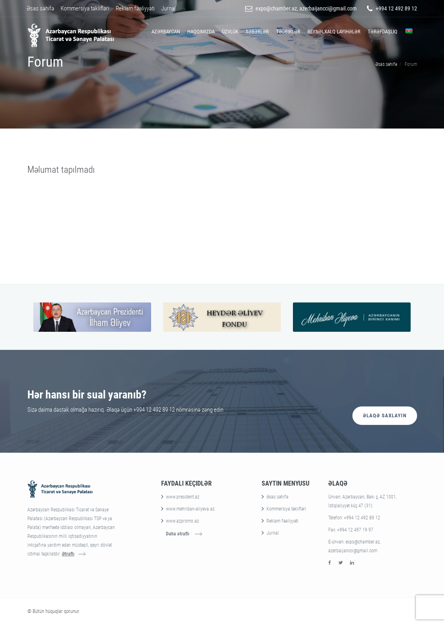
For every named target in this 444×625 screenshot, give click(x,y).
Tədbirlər (288, 32)
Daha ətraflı (177, 534)
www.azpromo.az (182, 521)
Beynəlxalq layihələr (333, 32)
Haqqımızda (201, 32)
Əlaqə (338, 483)
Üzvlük (230, 32)
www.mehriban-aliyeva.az (190, 509)
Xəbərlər (257, 32)
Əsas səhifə (40, 8)
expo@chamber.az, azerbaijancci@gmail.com (306, 8)
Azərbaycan (165, 32)
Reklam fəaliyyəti (135, 8)
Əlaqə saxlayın (385, 401)
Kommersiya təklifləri (85, 8)
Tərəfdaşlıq (382, 32)
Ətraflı (68, 554)
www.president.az (182, 497)
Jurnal (168, 8)
